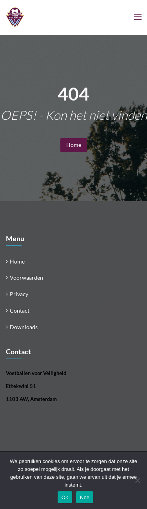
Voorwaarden (26, 277)
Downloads (24, 327)
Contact (19, 310)
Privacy (19, 294)
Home (73, 144)
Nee (85, 497)
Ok (65, 497)
